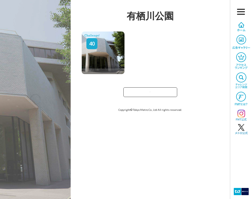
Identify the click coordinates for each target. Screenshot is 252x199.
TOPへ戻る (150, 93)
